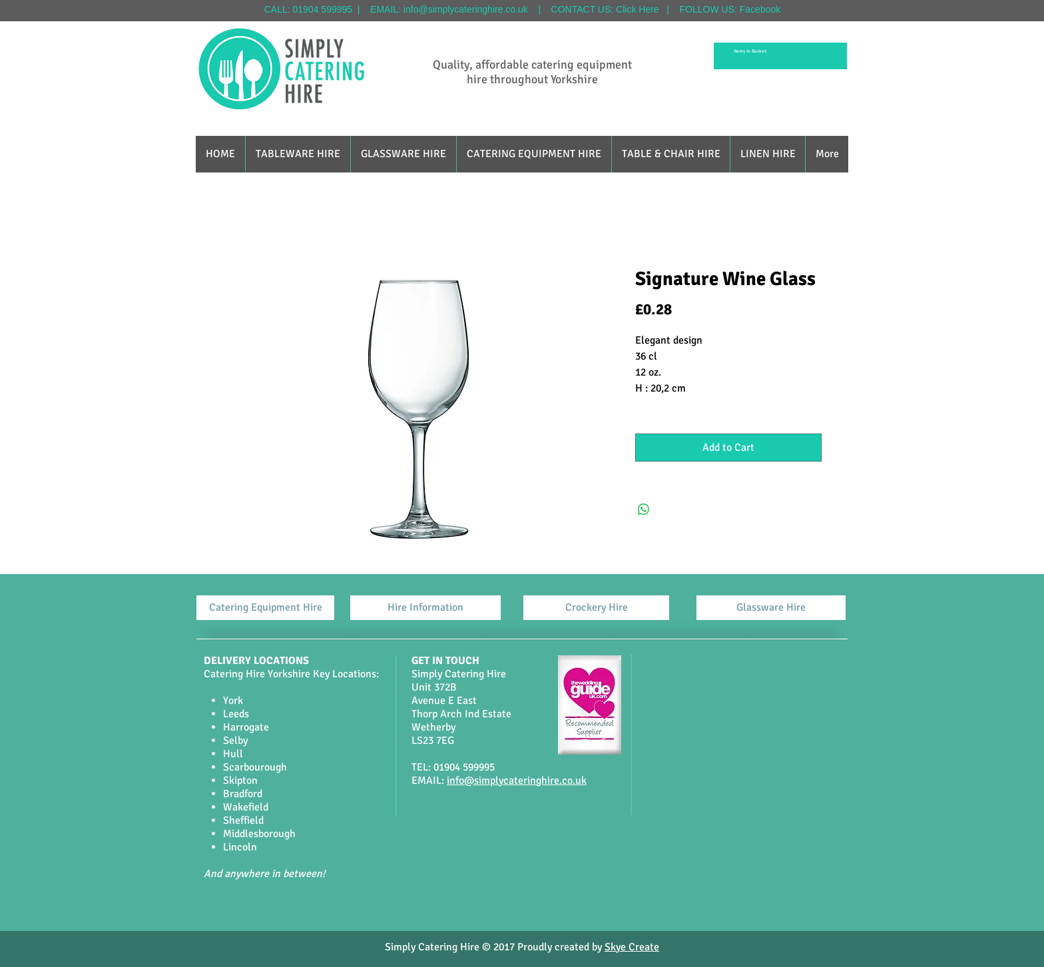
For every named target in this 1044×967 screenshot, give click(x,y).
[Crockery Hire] (596, 607)
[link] (753, 51)
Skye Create (632, 947)
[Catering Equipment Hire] (265, 607)
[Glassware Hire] (771, 607)
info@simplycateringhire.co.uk (465, 9)
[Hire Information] (425, 607)
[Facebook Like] (506, 905)
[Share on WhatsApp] (644, 509)
